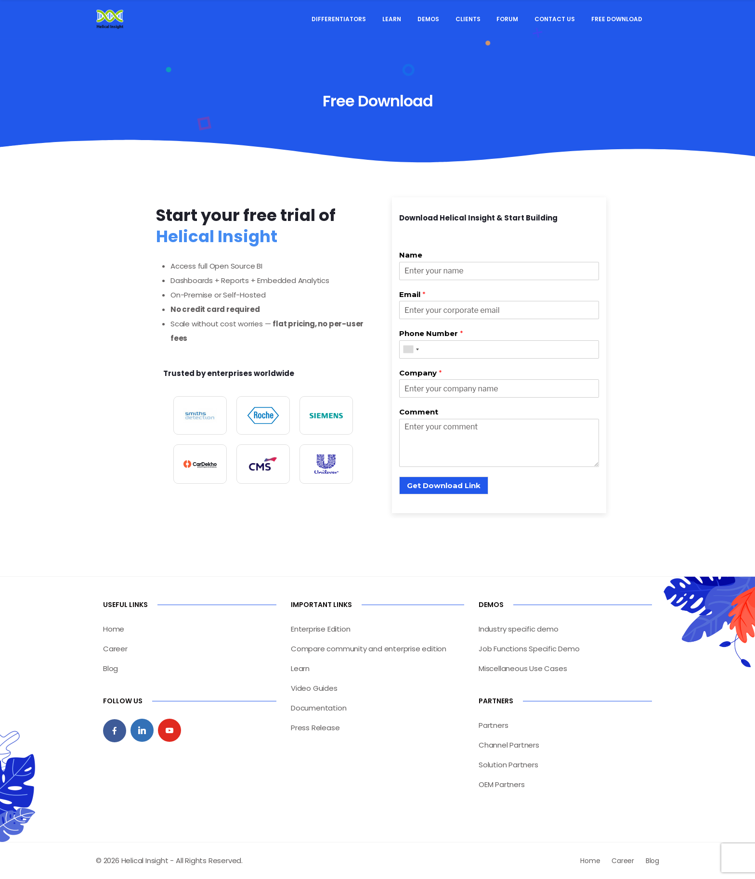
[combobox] (411, 349)
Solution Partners (508, 765)
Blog (110, 668)
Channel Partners (509, 745)
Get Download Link (444, 485)
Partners (493, 725)
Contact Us (554, 19)
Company (420, 372)
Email (412, 294)
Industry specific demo (519, 629)
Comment (418, 411)
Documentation (318, 708)
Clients (468, 19)
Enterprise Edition (320, 629)
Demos (428, 19)
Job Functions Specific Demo (529, 649)
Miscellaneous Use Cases (523, 668)
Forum (507, 19)
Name (410, 254)
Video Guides (314, 688)
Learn (391, 19)
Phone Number (431, 333)
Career (115, 649)
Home (113, 629)
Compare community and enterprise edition (368, 649)
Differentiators (339, 19)
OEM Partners (502, 784)
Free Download (616, 19)
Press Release (315, 728)
